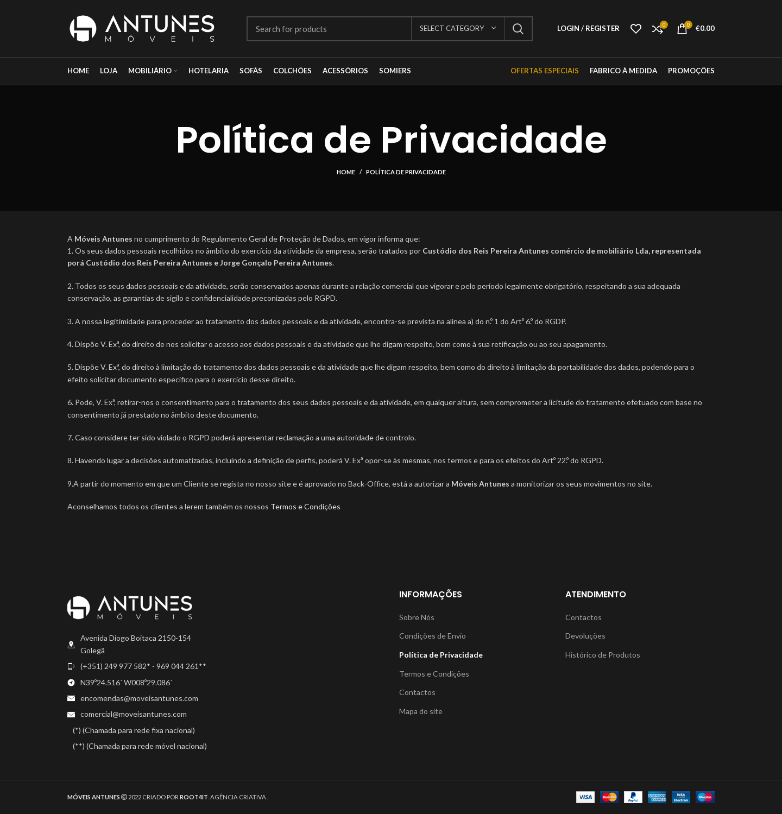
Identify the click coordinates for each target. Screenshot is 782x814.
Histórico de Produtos (602, 654)
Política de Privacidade (441, 654)
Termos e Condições (305, 506)
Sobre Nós (416, 617)
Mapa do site (421, 711)
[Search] (390, 28)
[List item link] (142, 666)
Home (346, 171)
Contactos (417, 692)
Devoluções (585, 635)
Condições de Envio (432, 635)
